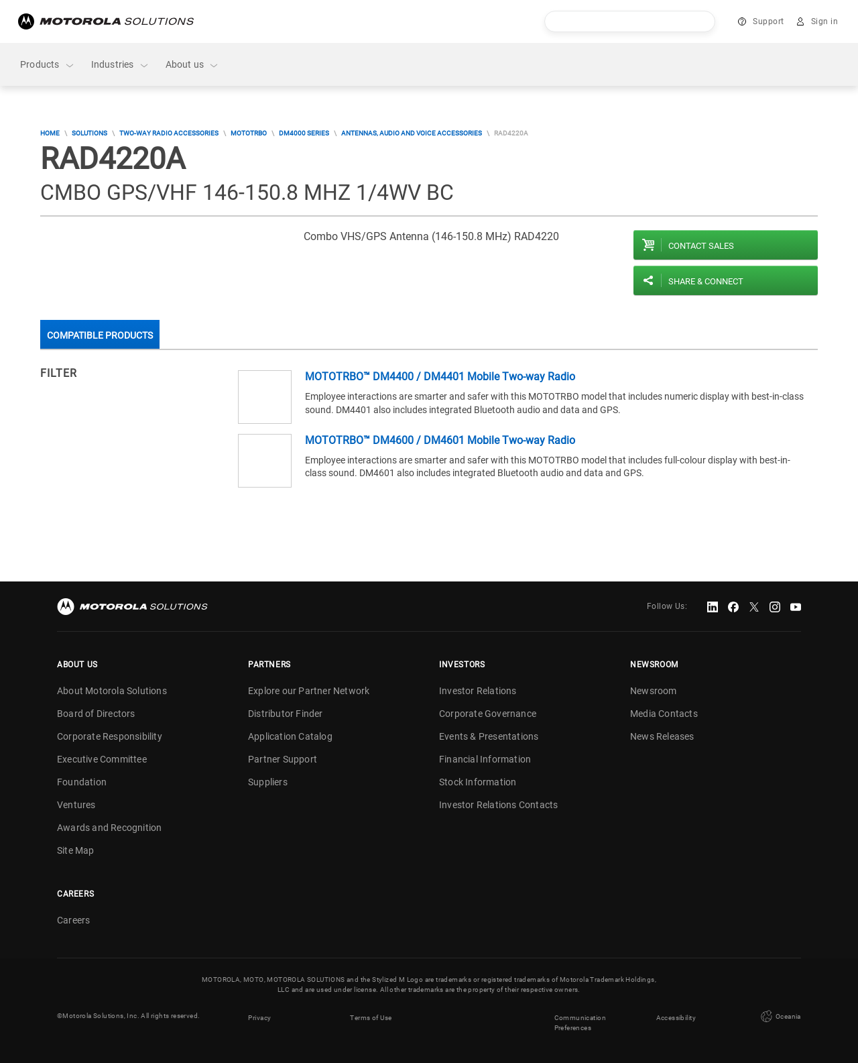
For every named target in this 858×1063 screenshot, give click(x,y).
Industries (120, 65)
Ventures (76, 804)
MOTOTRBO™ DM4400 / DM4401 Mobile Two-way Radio (440, 376)
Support (768, 21)
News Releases (662, 736)
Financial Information (485, 759)
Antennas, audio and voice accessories (411, 133)
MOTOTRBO (249, 133)
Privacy (259, 1015)
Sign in (825, 21)
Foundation (82, 782)
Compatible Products (100, 335)
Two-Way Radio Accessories (169, 133)
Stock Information (477, 782)
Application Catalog (290, 736)
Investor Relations (478, 690)
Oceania (779, 1015)
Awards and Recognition (109, 827)
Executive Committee (102, 759)
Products (47, 65)
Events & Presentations (488, 736)
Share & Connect (705, 281)
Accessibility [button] (676, 1015)
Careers (73, 920)
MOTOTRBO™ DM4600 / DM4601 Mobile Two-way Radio (440, 440)
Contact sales (701, 246)
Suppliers (268, 782)
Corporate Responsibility (109, 736)
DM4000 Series (304, 133)
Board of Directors (96, 713)
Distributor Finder (285, 713)
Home (50, 133)
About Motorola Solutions (112, 690)
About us (193, 65)
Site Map (76, 850)
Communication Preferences (580, 1020)
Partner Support (282, 759)
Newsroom (653, 690)
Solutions (89, 133)
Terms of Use (371, 1015)
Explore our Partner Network (308, 690)
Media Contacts (664, 713)
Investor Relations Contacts (498, 804)
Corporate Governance (487, 713)
